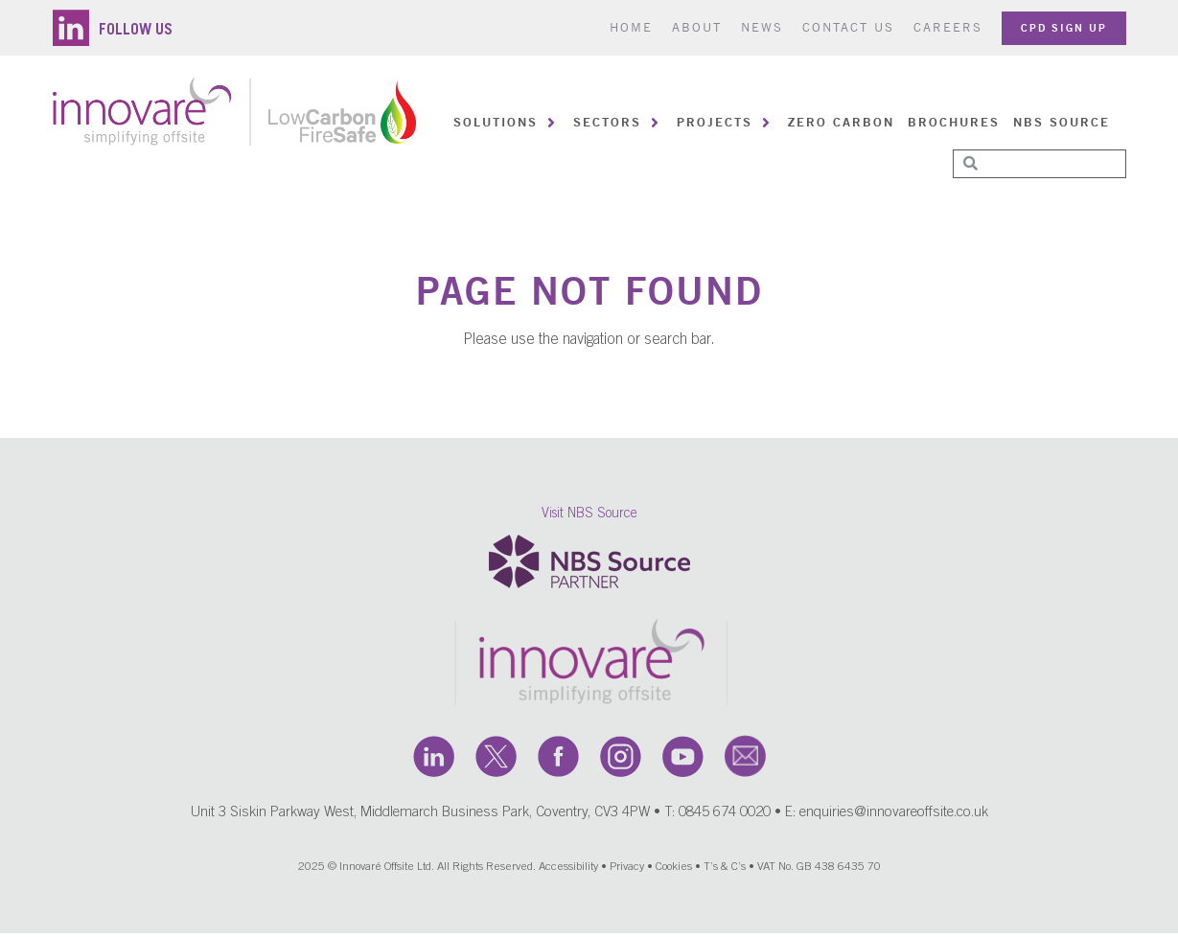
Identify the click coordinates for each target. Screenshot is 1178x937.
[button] (506, 122)
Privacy (627, 871)
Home (631, 27)
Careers (947, 27)
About (697, 27)
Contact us (848, 27)
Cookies (674, 871)
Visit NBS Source (589, 517)
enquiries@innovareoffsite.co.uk (893, 817)
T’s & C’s (725, 871)
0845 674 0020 (725, 817)
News (762, 27)
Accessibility (568, 871)
